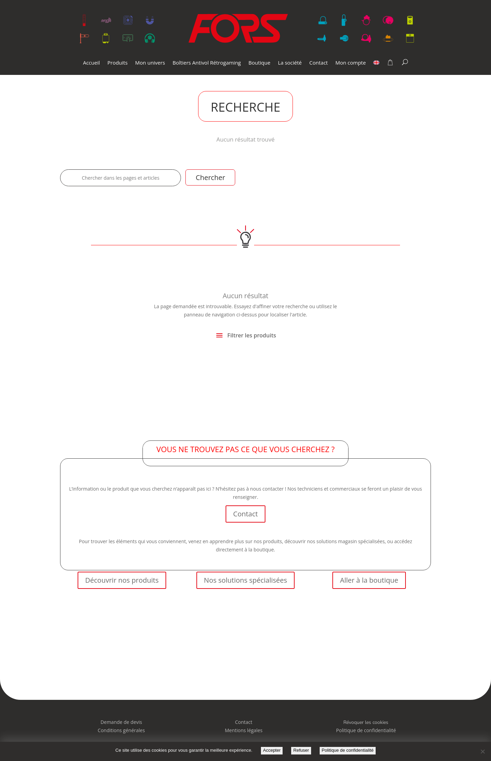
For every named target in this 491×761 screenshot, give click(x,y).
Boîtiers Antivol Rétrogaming (207, 63)
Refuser (301, 750)
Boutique (260, 63)
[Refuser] (482, 751)
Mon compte (350, 63)
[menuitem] (376, 67)
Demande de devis (121, 722)
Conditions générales (121, 730)
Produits (117, 63)
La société (289, 63)
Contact (318, 63)
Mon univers (150, 63)
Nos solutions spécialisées (245, 580)
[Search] (405, 62)
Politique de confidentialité (348, 750)
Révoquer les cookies (365, 722)
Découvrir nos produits (122, 580)
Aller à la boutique (369, 580)
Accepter (272, 750)
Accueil (91, 63)
